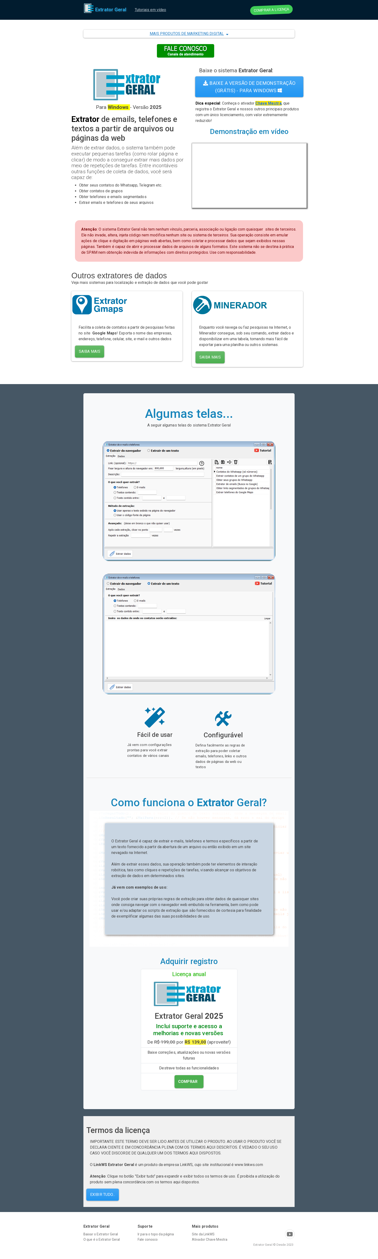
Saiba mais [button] (89, 351)
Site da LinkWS (203, 1234)
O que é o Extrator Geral (101, 1239)
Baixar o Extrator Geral (100, 1234)
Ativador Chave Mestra (209, 1239)
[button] (189, 34)
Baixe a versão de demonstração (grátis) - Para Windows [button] (249, 86)
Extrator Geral (105, 10)
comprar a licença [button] (271, 9)
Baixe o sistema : (236, 70)
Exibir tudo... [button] (102, 1194)
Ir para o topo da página (156, 1234)
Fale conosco (148, 1239)
